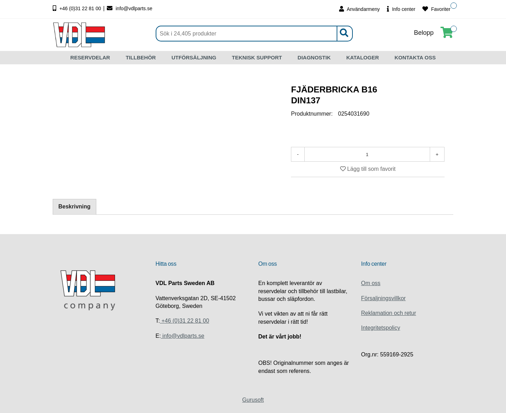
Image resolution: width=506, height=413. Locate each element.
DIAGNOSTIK (314, 57)
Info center (401, 9)
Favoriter (436, 9)
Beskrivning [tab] (74, 206)
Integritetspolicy (380, 328)
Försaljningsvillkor (383, 298)
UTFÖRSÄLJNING (193, 57)
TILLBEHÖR (141, 57)
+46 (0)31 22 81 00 (78, 8)
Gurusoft (253, 400)
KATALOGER (362, 57)
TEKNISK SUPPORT (257, 57)
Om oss (371, 283)
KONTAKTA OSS (415, 57)
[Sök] (254, 33)
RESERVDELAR (90, 57)
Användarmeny (359, 9)
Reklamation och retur (388, 313)
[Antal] (367, 154)
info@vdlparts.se (129, 8)
